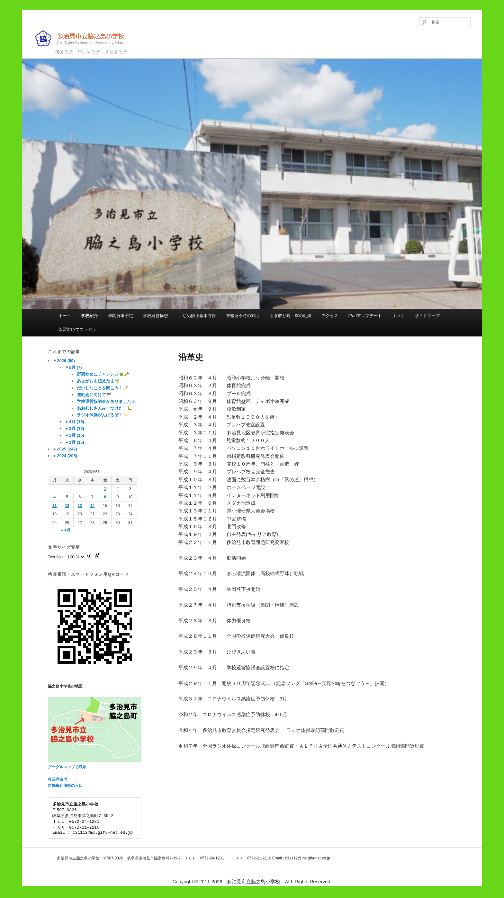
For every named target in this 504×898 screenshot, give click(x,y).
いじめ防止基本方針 (197, 315)
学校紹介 (89, 315)
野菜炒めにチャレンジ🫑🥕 (103, 374)
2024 (67, 455)
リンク (398, 315)
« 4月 (65, 530)
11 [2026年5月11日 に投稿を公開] (54, 505)
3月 (76, 428)
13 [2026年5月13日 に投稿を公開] (79, 505)
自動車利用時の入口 (65, 785)
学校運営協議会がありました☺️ (106, 401)
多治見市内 (57, 779)
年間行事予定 (120, 315)
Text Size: (57, 557)
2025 (67, 449)
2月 (76, 435)
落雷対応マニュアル (77, 329)
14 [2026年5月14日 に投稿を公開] (92, 505)
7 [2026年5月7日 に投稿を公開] (92, 497)
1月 (76, 442)
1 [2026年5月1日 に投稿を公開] (105, 488)
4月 (76, 421)
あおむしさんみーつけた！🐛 (104, 408)
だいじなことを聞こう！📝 (102, 388)
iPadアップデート (365, 315)
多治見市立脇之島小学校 (84, 38)
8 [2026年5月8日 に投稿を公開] (105, 497)
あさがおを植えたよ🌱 (98, 380)
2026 (66, 360)
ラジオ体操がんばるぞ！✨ (102, 415)
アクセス (329, 315)
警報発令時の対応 (242, 315)
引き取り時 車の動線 (290, 315)
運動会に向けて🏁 (94, 394)
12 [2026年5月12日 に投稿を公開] (67, 505)
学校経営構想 (155, 315)
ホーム (65, 315)
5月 (75, 367)
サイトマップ (427, 315)
